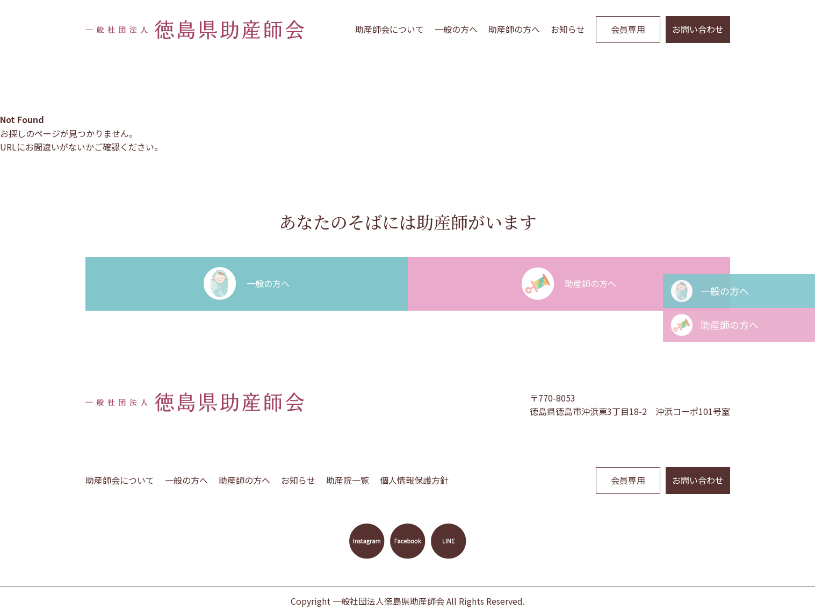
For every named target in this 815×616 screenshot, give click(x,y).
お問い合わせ (698, 29)
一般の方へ (456, 29)
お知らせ (568, 29)
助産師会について (389, 29)
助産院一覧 (347, 480)
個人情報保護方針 (414, 480)
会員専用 (628, 29)
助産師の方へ (514, 29)
